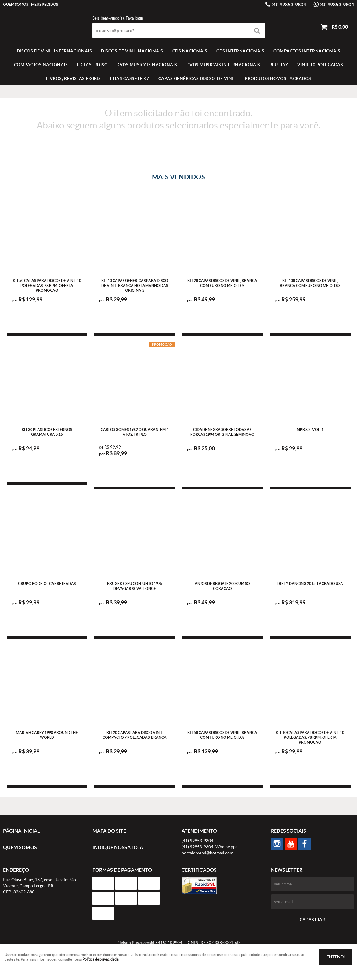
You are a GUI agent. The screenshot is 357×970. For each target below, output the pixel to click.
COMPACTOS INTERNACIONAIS (306, 51)
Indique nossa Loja (117, 847)
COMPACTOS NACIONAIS (41, 64)
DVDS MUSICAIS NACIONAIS (146, 64)
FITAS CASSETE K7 (129, 78)
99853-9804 (289, 4)
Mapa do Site (109, 831)
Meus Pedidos (44, 4)
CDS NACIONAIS (189, 51)
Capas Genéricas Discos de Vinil (197, 78)
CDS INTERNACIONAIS (240, 51)
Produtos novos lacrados (278, 78)
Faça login (134, 18)
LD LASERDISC (92, 64)
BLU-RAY (278, 64)
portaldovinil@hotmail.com (207, 852)
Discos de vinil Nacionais (132, 51)
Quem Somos (15, 4)
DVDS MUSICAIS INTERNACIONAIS (223, 64)
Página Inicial (21, 831)
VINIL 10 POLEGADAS (320, 64)
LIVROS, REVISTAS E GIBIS (73, 78)
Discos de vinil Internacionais (54, 51)
